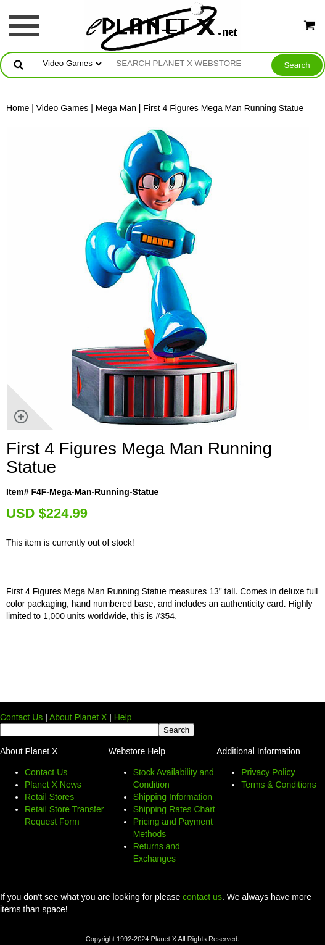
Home (17, 108)
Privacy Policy (268, 772)
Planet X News (53, 784)
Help (123, 717)
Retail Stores (49, 797)
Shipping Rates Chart (174, 809)
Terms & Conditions (278, 784)
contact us (202, 897)
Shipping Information (172, 797)
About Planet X (78, 717)
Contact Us (21, 717)
